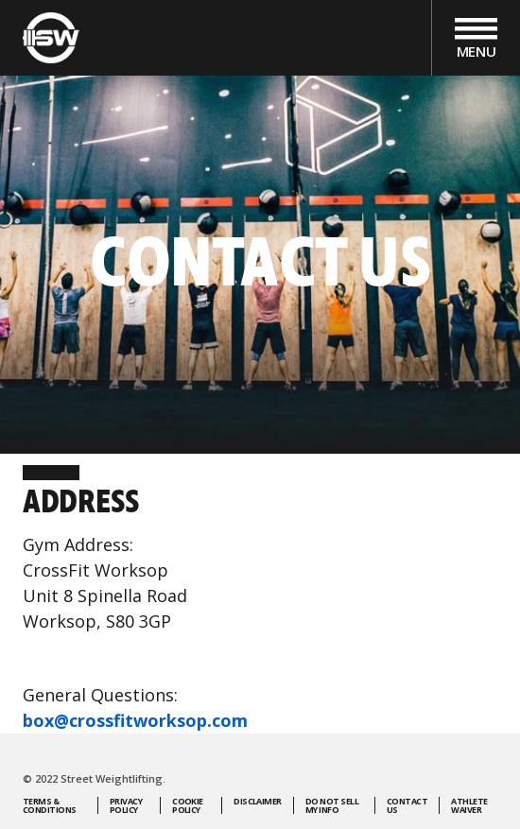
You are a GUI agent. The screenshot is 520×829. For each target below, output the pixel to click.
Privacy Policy (126, 805)
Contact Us (407, 805)
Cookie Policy (187, 805)
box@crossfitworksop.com (135, 720)
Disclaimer (258, 802)
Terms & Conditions (50, 805)
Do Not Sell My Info (331, 805)
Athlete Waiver (469, 805)
